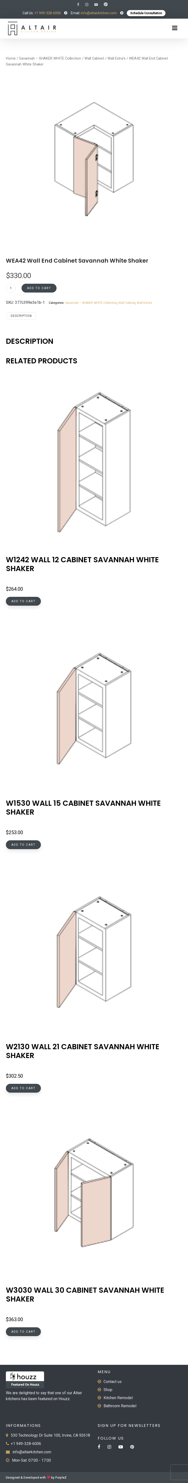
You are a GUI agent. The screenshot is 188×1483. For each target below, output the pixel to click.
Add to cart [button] (23, 601)
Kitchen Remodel (118, 1397)
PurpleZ (61, 1477)
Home (11, 58)
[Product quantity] (11, 288)
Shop (108, 1389)
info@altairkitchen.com (98, 13)
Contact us (113, 1381)
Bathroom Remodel (120, 1406)
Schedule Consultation (146, 13)
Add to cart (39, 288)
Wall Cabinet (94, 58)
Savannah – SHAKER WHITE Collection (50, 58)
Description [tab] (21, 316)
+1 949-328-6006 (47, 13)
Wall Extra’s (116, 58)
